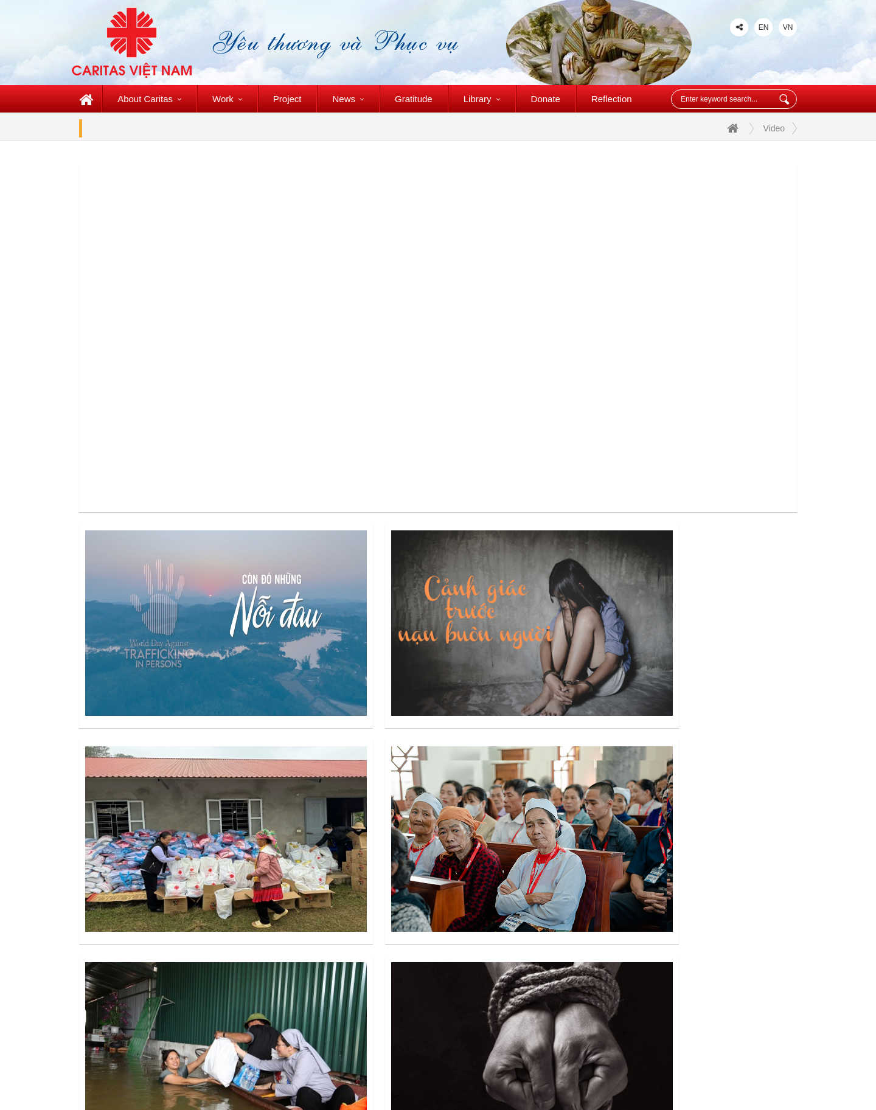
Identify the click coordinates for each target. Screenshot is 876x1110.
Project (287, 99)
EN (764, 27)
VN (788, 27)
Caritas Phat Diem (378, 931)
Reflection (611, 99)
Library (482, 99)
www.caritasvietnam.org (165, 983)
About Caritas (149, 99)
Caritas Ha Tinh (518, 878)
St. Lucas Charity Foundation (545, 983)
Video (774, 128)
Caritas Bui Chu (373, 957)
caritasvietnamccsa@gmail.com (226, 965)
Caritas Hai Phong (378, 983)
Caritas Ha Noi (370, 905)
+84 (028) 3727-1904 (153, 947)
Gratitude (414, 99)
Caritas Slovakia (519, 1009)
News (348, 99)
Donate (545, 99)
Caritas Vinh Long (523, 931)
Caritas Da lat (368, 878)
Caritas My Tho (517, 905)
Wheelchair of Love (526, 957)
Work (227, 99)
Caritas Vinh (365, 1009)
